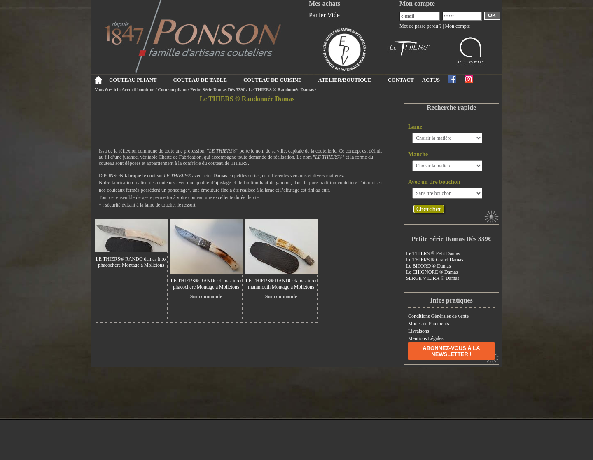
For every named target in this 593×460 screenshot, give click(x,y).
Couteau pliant (172, 89)
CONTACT (401, 80)
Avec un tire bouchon (434, 182)
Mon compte (457, 26)
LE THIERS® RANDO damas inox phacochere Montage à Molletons (131, 262)
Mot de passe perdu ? (420, 26)
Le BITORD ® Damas (428, 266)
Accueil (98, 80)
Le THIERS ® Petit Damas (433, 253)
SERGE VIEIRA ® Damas (432, 278)
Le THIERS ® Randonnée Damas (281, 89)
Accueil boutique (138, 89)
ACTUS (431, 80)
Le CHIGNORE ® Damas (432, 272)
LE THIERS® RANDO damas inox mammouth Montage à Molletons (280, 284)
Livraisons (418, 331)
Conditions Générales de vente (438, 316)
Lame (415, 127)
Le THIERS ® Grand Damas (434, 260)
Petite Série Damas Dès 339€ (217, 89)
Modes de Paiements (428, 323)
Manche (418, 154)
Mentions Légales (426, 338)
